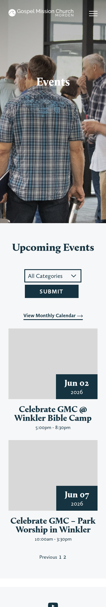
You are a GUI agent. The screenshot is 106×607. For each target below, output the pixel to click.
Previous (48, 557)
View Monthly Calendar (53, 315)
